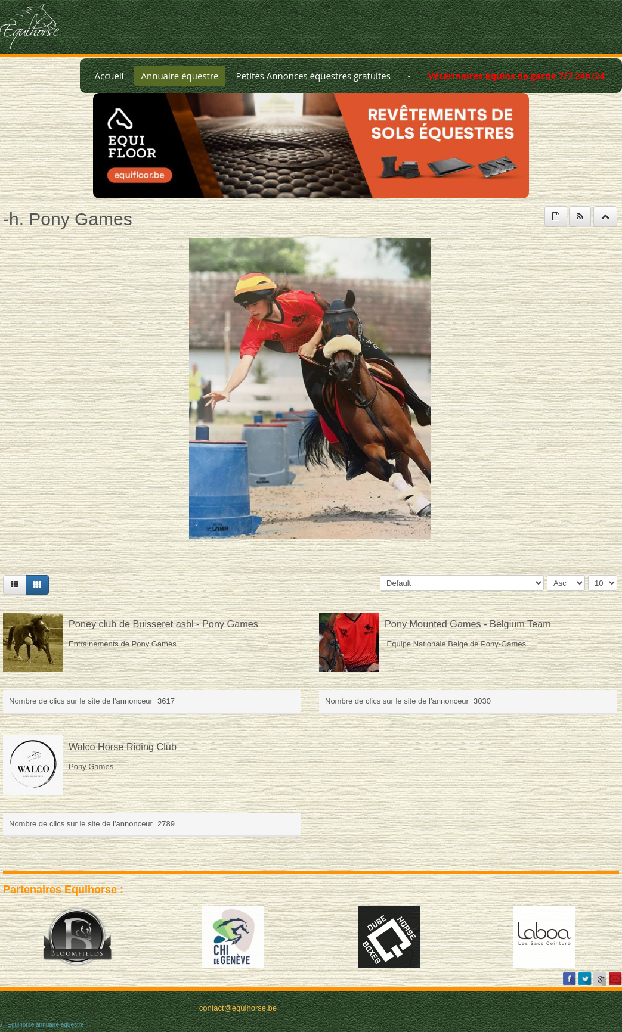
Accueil (108, 76)
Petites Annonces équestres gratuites (313, 76)
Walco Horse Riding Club (123, 746)
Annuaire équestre (180, 76)
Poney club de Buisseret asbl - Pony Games (163, 623)
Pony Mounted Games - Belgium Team (468, 623)
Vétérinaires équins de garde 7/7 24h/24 (516, 76)
